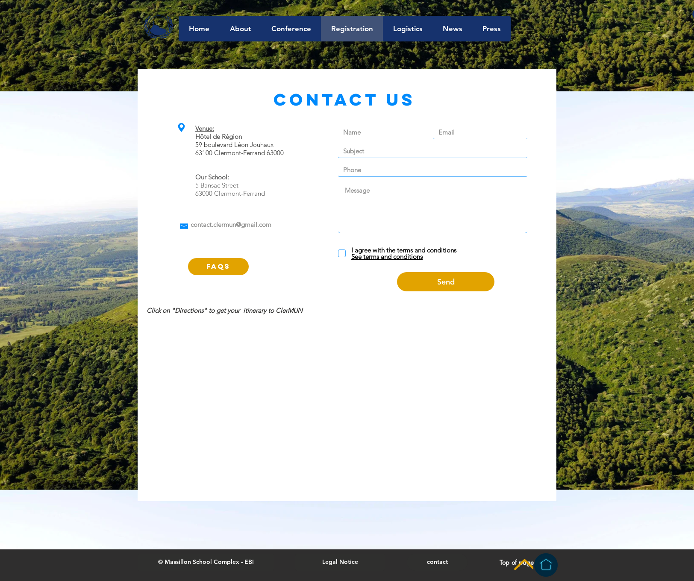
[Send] (445, 281)
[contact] (437, 562)
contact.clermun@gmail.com (231, 224)
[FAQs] (218, 266)
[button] (206, 562)
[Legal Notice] (340, 562)
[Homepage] (546, 565)
